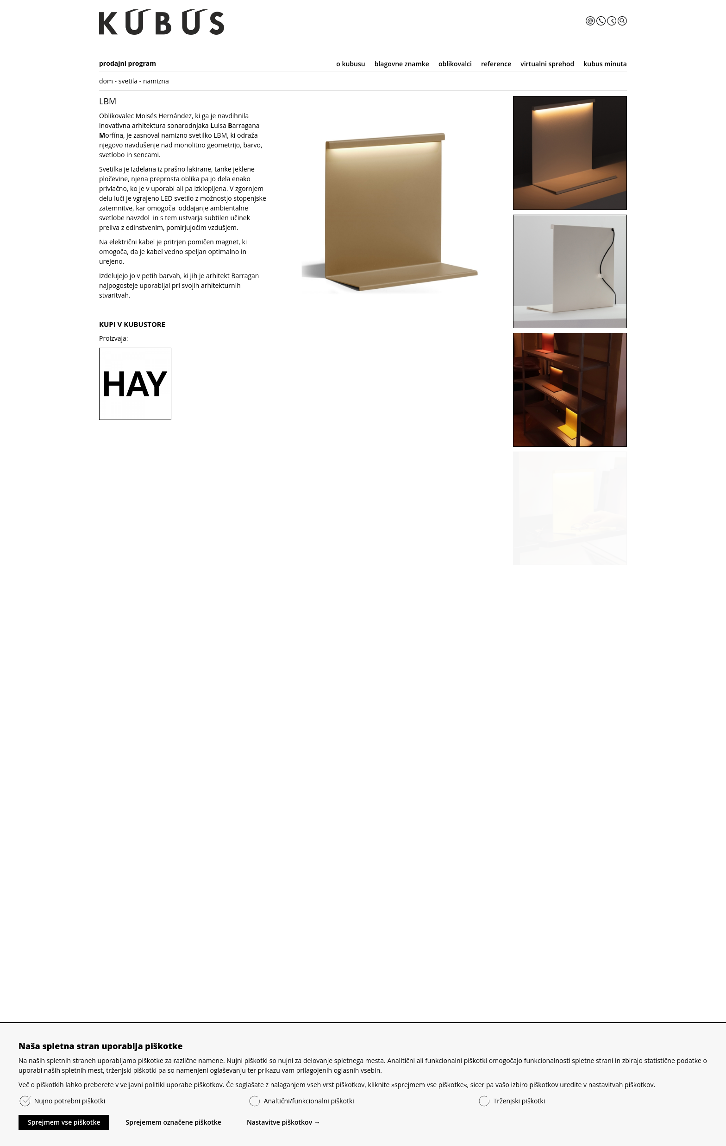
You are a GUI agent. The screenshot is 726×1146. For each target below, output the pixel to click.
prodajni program (127, 63)
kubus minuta (605, 63)
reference (496, 63)
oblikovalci (455, 63)
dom (106, 80)
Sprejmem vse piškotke (64, 1122)
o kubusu (350, 63)
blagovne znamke (402, 63)
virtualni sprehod (547, 63)
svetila (128, 80)
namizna (156, 80)
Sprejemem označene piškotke (173, 1122)
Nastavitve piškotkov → (283, 1122)
